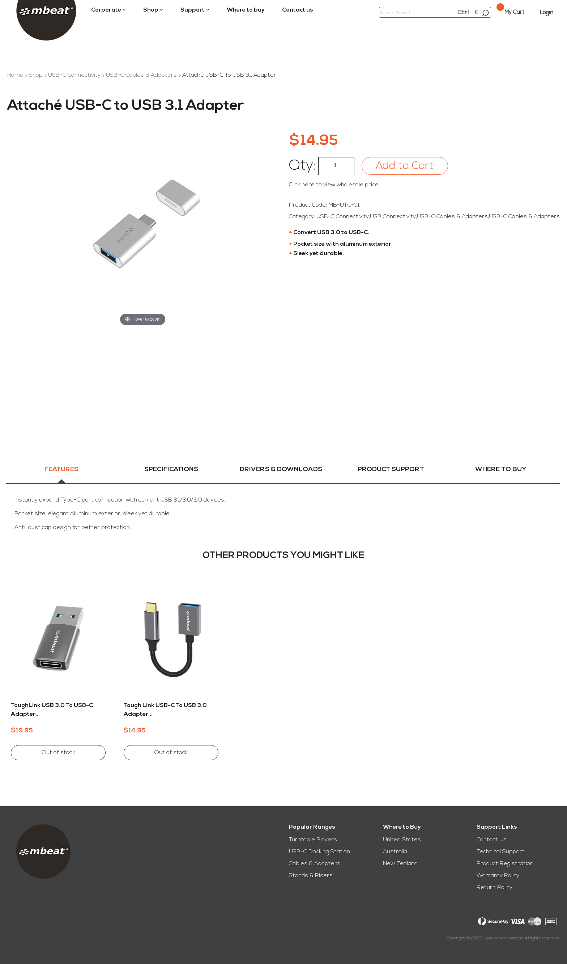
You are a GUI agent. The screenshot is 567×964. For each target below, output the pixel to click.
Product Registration (505, 864)
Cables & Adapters (314, 864)
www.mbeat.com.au (504, 938)
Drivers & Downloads (281, 471)
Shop (36, 75)
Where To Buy (500, 471)
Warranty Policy (498, 876)
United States (402, 840)
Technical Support (501, 852)
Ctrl (463, 13)
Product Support (391, 471)
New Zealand (400, 864)
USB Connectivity (393, 217)
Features (61, 471)
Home (16, 75)
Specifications (171, 471)
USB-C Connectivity (75, 75)
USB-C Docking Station (319, 852)
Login (546, 13)
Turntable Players (313, 840)
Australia (395, 852)
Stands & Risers (311, 876)
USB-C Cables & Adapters (142, 75)
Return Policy (494, 888)
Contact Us (492, 840)
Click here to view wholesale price (334, 185)
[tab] (61, 475)
